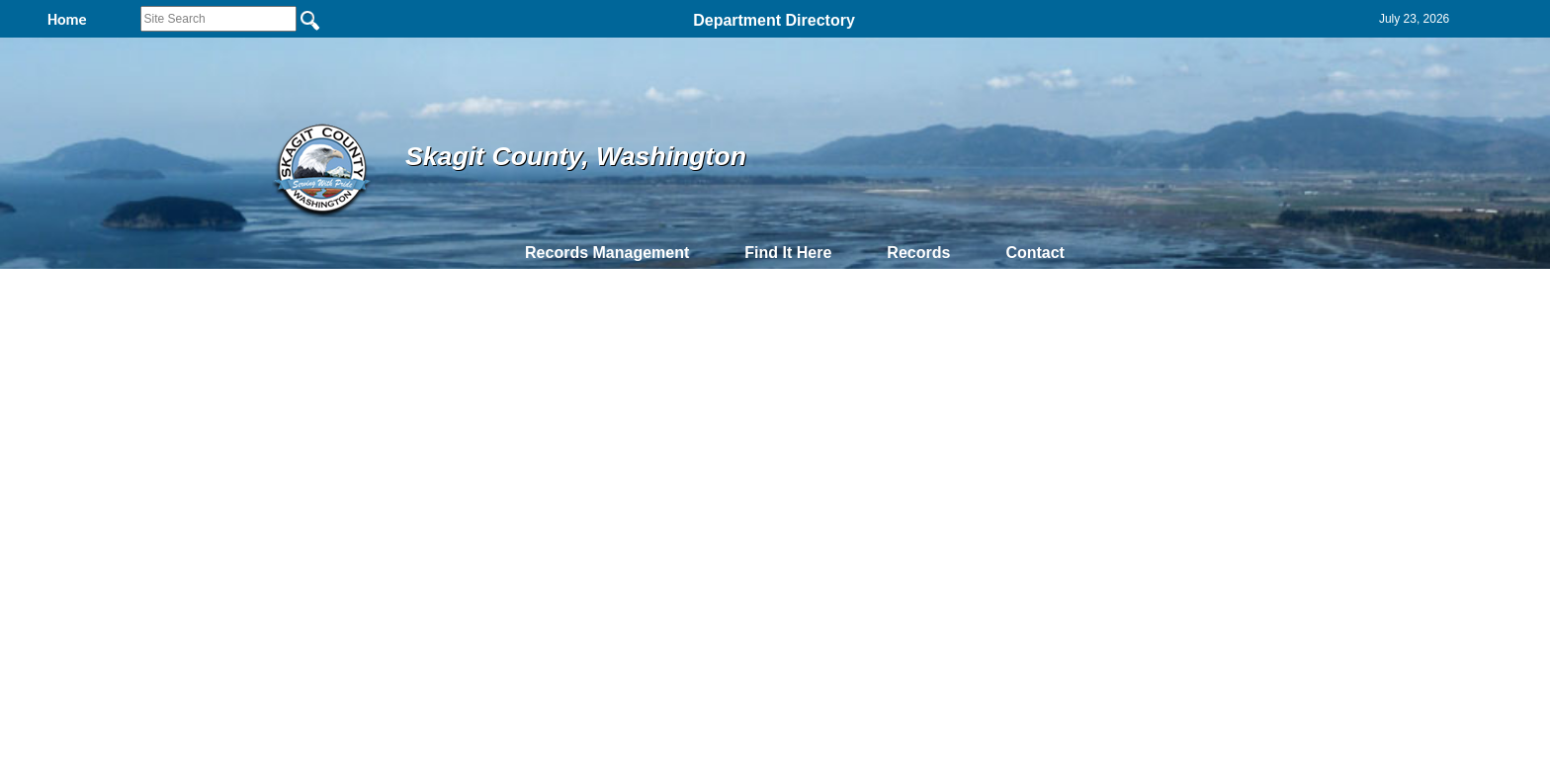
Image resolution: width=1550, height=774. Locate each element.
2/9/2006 (929, 399)
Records (918, 252)
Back (505, 535)
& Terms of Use (840, 535)
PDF (43, 379)
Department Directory (774, 20)
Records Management (607, 252)
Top (446, 535)
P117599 (593, 399)
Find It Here (787, 252)
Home (582, 535)
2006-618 (108, 399)
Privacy (767, 535)
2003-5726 (111, 421)
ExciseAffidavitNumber (157, 379)
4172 (96, 462)
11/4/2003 (932, 421)
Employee (1303, 379)
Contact (1035, 252)
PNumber (601, 379)
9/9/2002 (929, 462)
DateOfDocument (961, 379)
